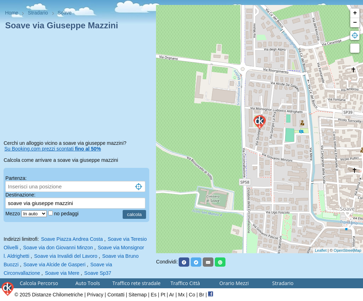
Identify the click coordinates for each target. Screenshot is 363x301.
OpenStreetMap (347, 250)
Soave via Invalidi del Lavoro (65, 256)
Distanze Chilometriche (57, 294)
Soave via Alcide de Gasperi (54, 264)
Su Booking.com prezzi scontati (52, 149)
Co (192, 294)
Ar (171, 294)
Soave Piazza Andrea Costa (72, 239)
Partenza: (16, 178)
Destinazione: (20, 195)
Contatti (115, 294)
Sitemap (138, 294)
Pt (163, 294)
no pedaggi (67, 213)
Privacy (95, 294)
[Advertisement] (78, 86)
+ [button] (355, 13)
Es (153, 294)
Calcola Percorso (39, 283)
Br (201, 294)
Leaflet (320, 250)
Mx (181, 294)
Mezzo (13, 213)
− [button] (355, 22)
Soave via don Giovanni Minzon (58, 247)
